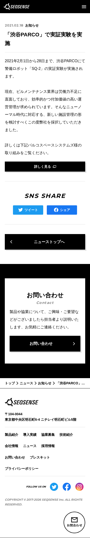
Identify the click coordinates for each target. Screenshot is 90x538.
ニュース (29, 446)
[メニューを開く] (84, 6)
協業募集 (48, 435)
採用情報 (48, 446)
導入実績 (29, 435)
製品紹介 (11, 435)
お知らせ (32, 25)
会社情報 (11, 446)
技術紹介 (66, 435)
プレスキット (40, 457)
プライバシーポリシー (21, 469)
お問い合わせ (15, 457)
